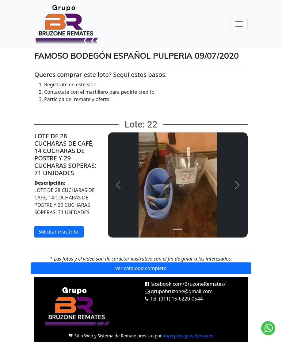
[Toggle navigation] (239, 24)
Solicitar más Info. (59, 231)
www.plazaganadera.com (188, 336)
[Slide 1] (177, 229)
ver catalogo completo (141, 268)
